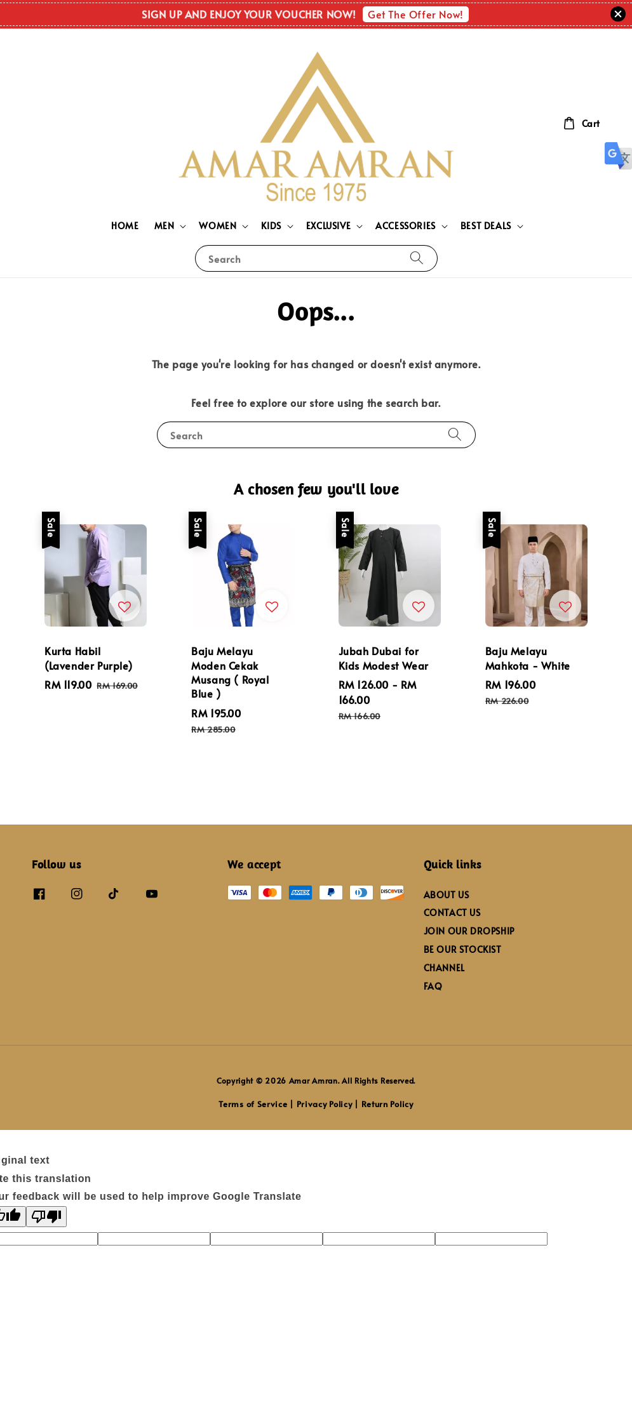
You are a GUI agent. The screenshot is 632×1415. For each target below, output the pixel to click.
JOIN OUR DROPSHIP (469, 931)
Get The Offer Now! (416, 14)
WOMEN (217, 226)
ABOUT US (446, 895)
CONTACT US (452, 913)
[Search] (416, 258)
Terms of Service (253, 1104)
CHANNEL (444, 968)
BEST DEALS (486, 226)
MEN (164, 226)
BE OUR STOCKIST (463, 949)
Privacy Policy (325, 1104)
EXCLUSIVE (328, 226)
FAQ (433, 986)
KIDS (271, 226)
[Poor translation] (46, 1216)
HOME (124, 226)
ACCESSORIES (405, 226)
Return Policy (387, 1104)
